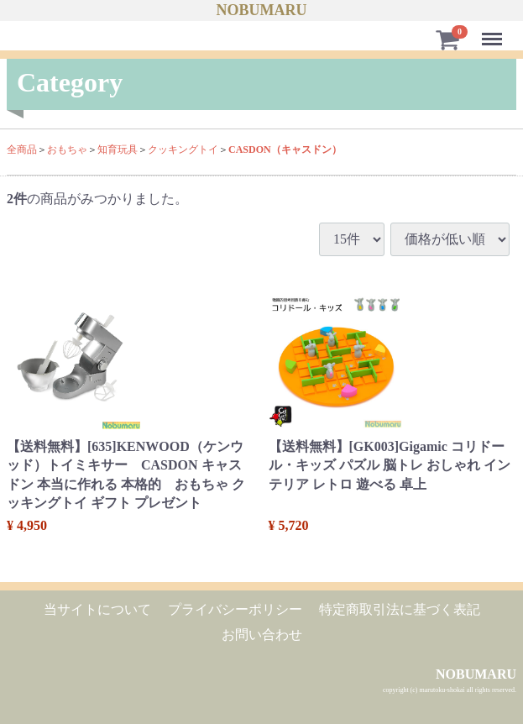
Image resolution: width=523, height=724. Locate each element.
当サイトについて (97, 609)
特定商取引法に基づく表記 (399, 609)
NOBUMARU (262, 10)
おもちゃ (67, 149)
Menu (494, 31)
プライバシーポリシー (235, 609)
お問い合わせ (262, 634)
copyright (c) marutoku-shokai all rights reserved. (449, 690)
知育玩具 (117, 149)
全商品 (22, 149)
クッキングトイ (183, 149)
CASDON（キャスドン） (285, 149)
